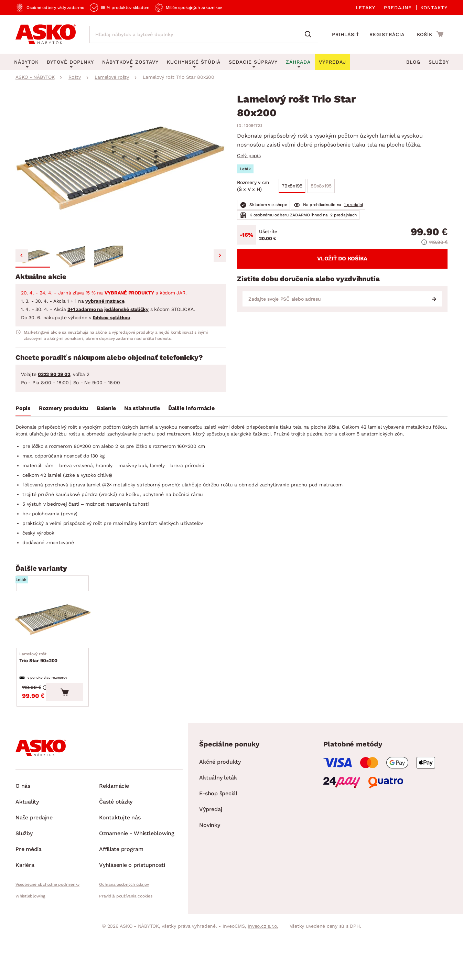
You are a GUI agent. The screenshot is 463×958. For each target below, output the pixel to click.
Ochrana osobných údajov (124, 914)
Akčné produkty (220, 791)
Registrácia (387, 34)
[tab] (23, 410)
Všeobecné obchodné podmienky (47, 914)
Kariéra (24, 894)
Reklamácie (114, 815)
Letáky (365, 7)
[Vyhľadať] (309, 34)
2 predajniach (343, 215)
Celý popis (249, 155)
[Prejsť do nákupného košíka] (430, 34)
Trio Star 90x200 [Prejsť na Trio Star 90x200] (41, 678)
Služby (439, 62)
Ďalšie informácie (191, 408)
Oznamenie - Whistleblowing (136, 863)
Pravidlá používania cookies (125, 925)
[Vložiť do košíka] (98, 722)
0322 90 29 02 (54, 374)
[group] (120, 168)
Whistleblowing (30, 925)
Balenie (106, 408)
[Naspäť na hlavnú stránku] (45, 34)
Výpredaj (210, 839)
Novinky (209, 854)
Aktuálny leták (218, 807)
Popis (23, 408)
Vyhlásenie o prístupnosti (132, 894)
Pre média (28, 878)
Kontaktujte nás (119, 847)
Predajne (398, 7)
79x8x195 (292, 186)
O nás (22, 815)
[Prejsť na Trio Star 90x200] (69, 630)
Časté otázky (115, 831)
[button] (32, 257)
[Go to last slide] (21, 255)
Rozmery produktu (63, 408)
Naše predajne (34, 847)
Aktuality (27, 831)
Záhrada (298, 62)
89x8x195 (321, 186)
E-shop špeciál (218, 823)
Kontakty (434, 7)
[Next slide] (220, 255)
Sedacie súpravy (253, 62)
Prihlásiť (345, 34)
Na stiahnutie (142, 408)
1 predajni (353, 204)
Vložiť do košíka (342, 258)
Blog (413, 62)
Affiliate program (121, 878)
